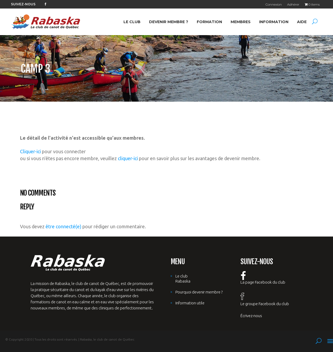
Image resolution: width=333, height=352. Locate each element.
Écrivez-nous (251, 315)
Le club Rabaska (182, 278)
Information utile (189, 303)
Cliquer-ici (30, 151)
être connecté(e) (63, 226)
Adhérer (293, 4)
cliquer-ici (128, 158)
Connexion (274, 4)
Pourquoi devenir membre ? (199, 292)
